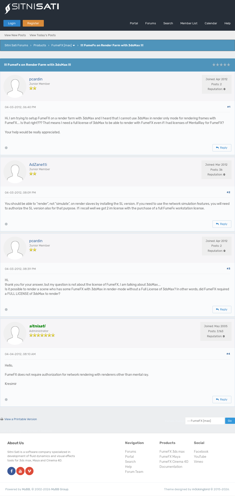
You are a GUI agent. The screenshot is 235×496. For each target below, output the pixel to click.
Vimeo (198, 462)
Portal (134, 23)
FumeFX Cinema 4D (173, 462)
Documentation (170, 467)
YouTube (200, 457)
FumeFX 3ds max (172, 452)
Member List (188, 23)
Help (227, 23)
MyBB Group (59, 489)
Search (168, 23)
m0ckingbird (201, 489)
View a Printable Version (20, 419)
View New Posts (15, 35)
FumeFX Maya (169, 457)
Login (12, 23)
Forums (150, 23)
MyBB (26, 489)
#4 (228, 353)
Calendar (211, 23)
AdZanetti (38, 164)
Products (40, 45)
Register (33, 23)
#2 (228, 192)
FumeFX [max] (61, 45)
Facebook (201, 452)
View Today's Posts (43, 35)
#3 (228, 268)
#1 (228, 106)
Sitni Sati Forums (16, 45)
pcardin (35, 79)
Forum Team (134, 472)
